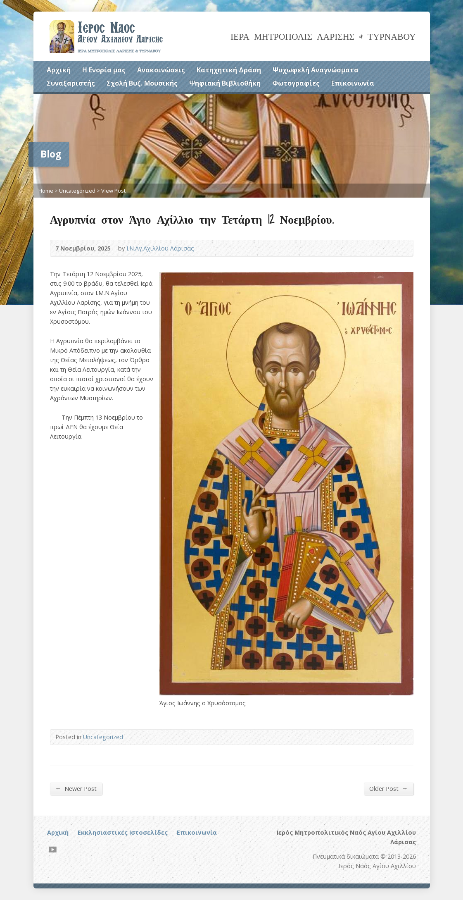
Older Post (388, 788)
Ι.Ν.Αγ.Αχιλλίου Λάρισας (160, 248)
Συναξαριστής (71, 83)
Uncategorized (77, 190)
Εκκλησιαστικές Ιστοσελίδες (123, 832)
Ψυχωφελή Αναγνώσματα (316, 69)
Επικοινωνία (352, 83)
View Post (113, 190)
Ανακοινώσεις (161, 69)
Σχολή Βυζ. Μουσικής (142, 83)
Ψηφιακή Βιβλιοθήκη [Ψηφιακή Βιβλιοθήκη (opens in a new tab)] (225, 83)
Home (45, 190)
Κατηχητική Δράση (229, 69)
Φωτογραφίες (296, 83)
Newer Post (76, 788)
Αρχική (59, 69)
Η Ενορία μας (104, 69)
